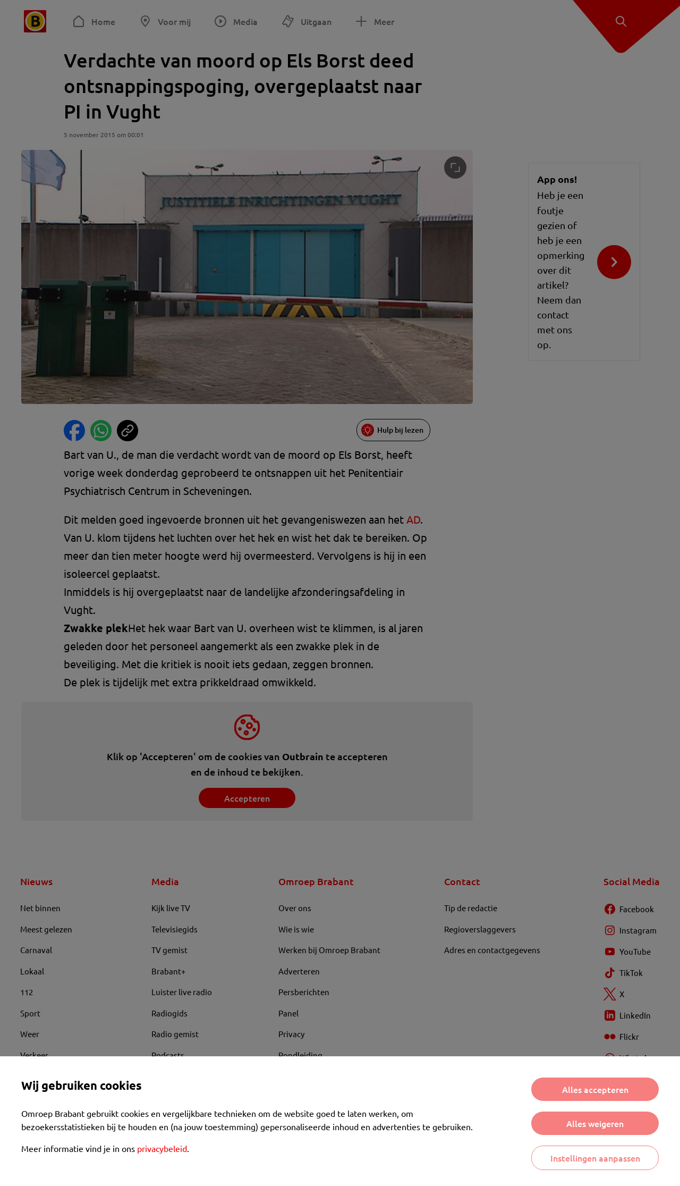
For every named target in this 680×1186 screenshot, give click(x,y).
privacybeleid (162, 1148)
